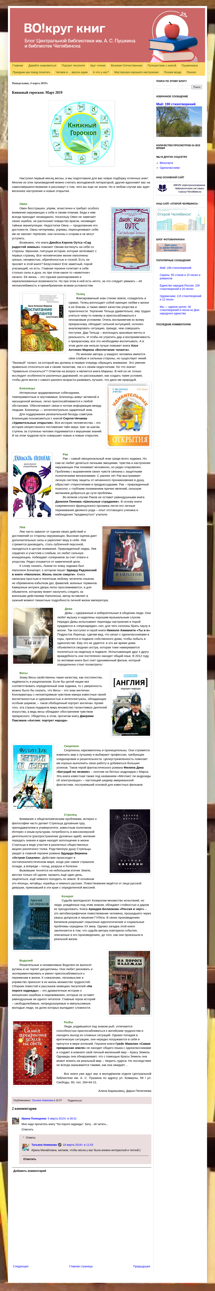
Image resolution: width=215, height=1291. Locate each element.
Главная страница (81, 1266)
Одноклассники (170, 167)
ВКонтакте (166, 163)
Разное (191, 72)
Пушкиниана (190, 65)
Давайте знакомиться (42, 65)
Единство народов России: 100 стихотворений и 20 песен (180, 287)
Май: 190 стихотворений (175, 104)
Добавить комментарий (29, 1170)
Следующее (20, 1266)
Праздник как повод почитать (31, 72)
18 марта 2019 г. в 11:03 (78, 1144)
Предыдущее (141, 1266)
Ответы (30, 1137)
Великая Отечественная (126, 65)
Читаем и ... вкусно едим (72, 72)
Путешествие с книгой (162, 65)
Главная (18, 65)
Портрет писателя (73, 65)
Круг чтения (98, 65)
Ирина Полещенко (34, 1118)
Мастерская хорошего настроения (136, 72)
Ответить (27, 1129)
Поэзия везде (172, 72)
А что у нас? (101, 72)
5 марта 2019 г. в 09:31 (62, 1118)
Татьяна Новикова (42, 1100)
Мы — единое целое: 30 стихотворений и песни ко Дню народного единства (179, 310)
